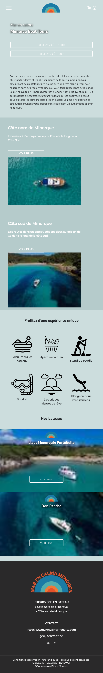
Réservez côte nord (52, 45)
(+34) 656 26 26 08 (51, 636)
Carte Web (64, 663)
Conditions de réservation (26, 660)
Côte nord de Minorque (52, 606)
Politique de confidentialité (74, 660)
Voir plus (26, 153)
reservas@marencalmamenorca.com (51, 629)
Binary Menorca (59, 666)
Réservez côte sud (51, 53)
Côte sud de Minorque (52, 611)
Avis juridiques (50, 660)
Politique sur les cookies (44, 663)
